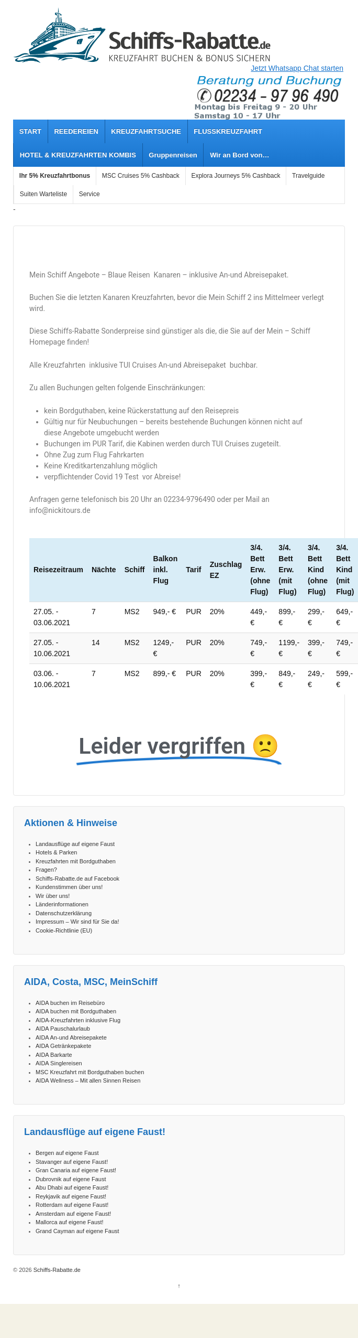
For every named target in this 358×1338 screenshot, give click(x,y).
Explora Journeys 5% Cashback (235, 175)
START (30, 131)
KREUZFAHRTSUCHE (146, 131)
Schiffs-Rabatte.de (56, 1270)
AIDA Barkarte (54, 1055)
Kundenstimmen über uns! (69, 887)
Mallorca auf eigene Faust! (70, 1222)
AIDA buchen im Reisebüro (70, 1003)
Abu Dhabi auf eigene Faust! (72, 1187)
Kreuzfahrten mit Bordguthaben (76, 861)
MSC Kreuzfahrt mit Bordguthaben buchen (90, 1072)
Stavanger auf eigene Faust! (72, 1162)
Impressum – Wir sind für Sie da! (77, 921)
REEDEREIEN (76, 131)
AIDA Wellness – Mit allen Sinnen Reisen (88, 1080)
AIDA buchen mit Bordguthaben (76, 1011)
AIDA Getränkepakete (63, 1046)
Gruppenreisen (173, 155)
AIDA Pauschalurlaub (63, 1028)
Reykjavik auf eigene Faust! (71, 1196)
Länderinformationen (62, 904)
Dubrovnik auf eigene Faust (71, 1179)
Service (89, 194)
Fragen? (46, 869)
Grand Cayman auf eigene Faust (77, 1231)
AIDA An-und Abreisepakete (71, 1037)
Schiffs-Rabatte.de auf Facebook (77, 878)
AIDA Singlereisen (59, 1063)
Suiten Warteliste (43, 194)
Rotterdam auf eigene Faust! (72, 1205)
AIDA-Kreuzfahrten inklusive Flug (78, 1020)
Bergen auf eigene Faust (67, 1153)
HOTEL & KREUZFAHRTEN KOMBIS (78, 155)
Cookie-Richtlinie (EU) (64, 930)
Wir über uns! (53, 896)
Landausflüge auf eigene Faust (75, 844)
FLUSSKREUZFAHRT (228, 131)
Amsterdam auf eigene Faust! (73, 1214)
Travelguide (308, 175)
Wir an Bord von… (239, 155)
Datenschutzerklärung (64, 913)
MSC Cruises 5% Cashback (141, 175)
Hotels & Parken (56, 852)
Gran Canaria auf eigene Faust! (76, 1170)
